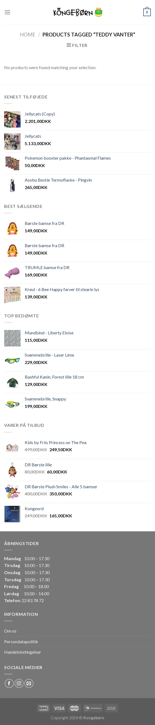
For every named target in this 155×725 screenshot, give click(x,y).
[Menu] (7, 12)
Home (27, 35)
